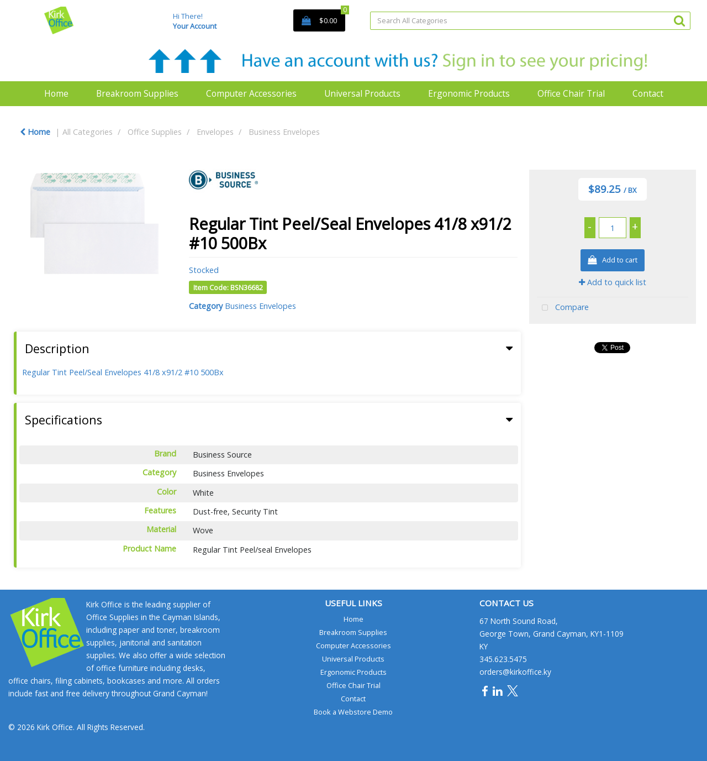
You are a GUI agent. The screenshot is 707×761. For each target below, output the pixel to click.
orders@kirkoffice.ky (515, 671)
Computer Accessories (251, 93)
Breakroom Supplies (137, 93)
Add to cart (612, 260)
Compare (563, 308)
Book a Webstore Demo (353, 712)
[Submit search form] (679, 20)
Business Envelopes (284, 132)
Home (56, 93)
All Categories (87, 132)
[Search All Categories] (530, 21)
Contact (647, 93)
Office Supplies (155, 132)
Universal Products (362, 93)
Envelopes (215, 132)
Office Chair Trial (571, 93)
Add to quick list (612, 282)
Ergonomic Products (469, 93)
